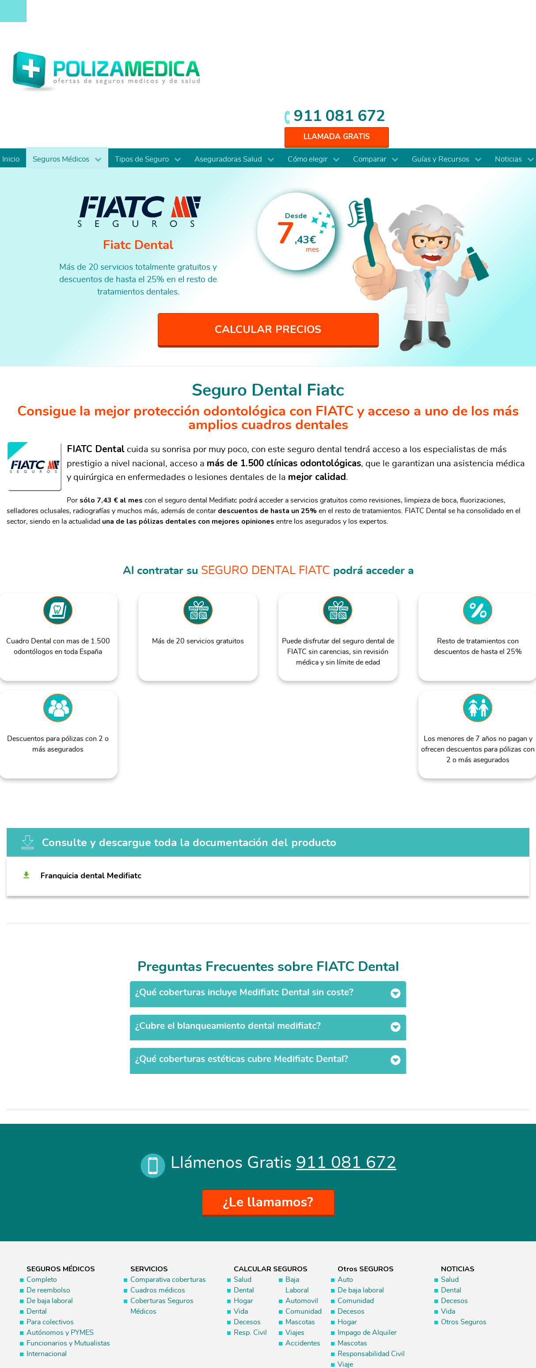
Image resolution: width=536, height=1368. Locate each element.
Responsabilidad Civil (371, 1260)
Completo (42, 1186)
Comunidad (303, 1218)
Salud (242, 1186)
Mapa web (501, 1337)
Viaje (345, 1271)
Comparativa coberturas (168, 1186)
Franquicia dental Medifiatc (92, 806)
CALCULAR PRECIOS (268, 235)
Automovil (301, 1207)
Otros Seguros (464, 1228)
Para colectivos (50, 1228)
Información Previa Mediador (441, 1337)
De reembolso (48, 1197)
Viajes (294, 1239)
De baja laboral (50, 1207)
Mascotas (300, 1228)
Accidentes (302, 1250)
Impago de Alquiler (367, 1239)
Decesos (247, 1228)
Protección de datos (449, 1328)
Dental (37, 1218)
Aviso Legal (395, 1328)
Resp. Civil (250, 1239)
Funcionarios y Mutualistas (68, 1250)
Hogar (243, 1207)
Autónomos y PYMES (60, 1239)
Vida (241, 1218)
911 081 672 (472, 14)
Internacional (47, 1260)
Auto (345, 1186)
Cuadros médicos (157, 1197)
